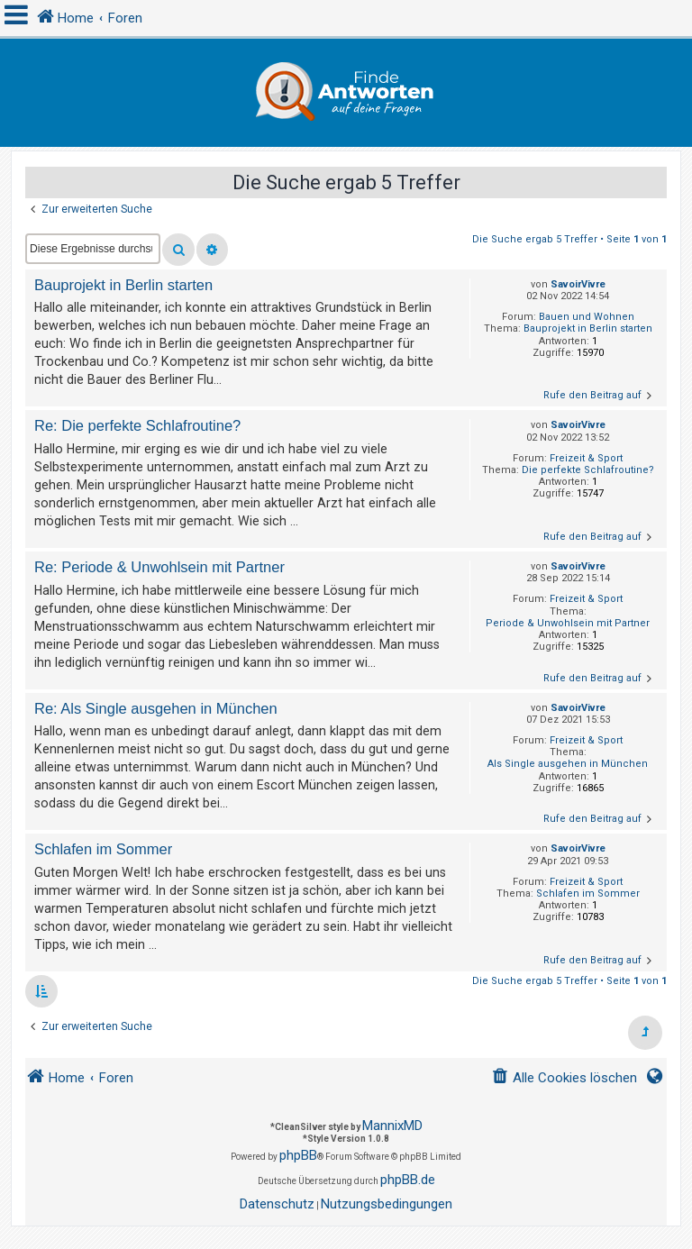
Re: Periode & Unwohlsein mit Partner (159, 567)
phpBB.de (407, 1180)
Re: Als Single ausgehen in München (156, 708)
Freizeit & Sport (586, 458)
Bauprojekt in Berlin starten (588, 328)
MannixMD (392, 1125)
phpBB (298, 1155)
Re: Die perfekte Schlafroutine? (137, 425)
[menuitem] (564, 1078)
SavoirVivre (578, 284)
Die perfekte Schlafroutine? (588, 470)
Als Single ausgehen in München (567, 764)
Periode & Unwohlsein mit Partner (568, 623)
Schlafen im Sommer (588, 893)
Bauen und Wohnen (586, 317)
